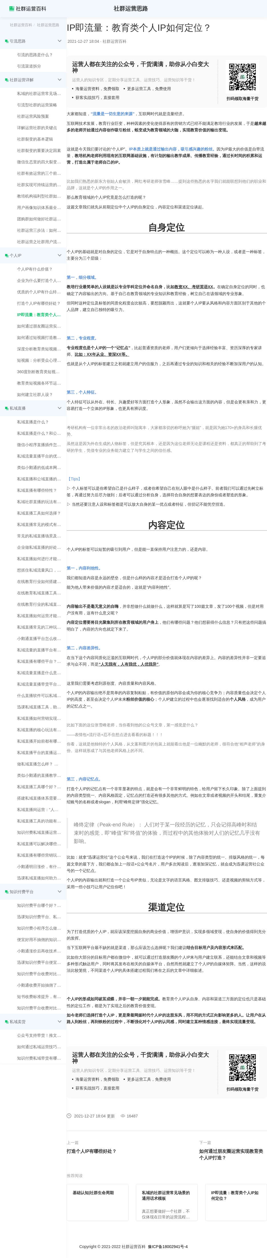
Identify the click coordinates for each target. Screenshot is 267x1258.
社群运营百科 (21, 25)
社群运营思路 (48, 25)
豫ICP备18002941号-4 (168, 1246)
